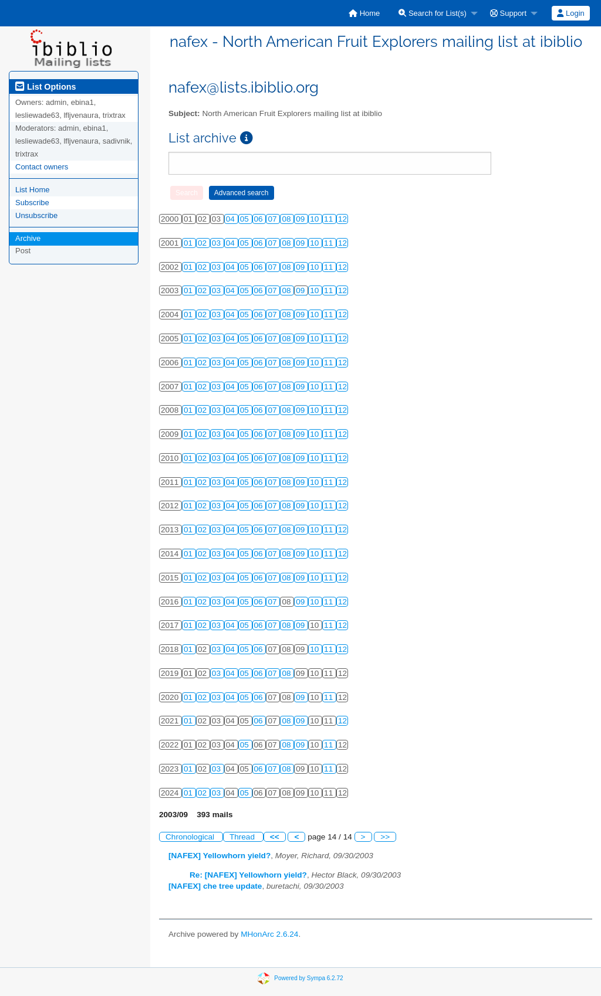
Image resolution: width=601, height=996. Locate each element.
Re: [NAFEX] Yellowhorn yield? (248, 875)
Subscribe (32, 202)
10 (315, 219)
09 (301, 219)
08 (287, 219)
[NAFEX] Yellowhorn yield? (219, 855)
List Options (45, 86)
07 (273, 219)
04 (231, 219)
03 (217, 243)
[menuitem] (364, 13)
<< (274, 836)
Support (508, 13)
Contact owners (41, 166)
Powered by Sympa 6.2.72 (308, 978)
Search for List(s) (433, 13)
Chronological (191, 836)
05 (245, 219)
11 (329, 219)
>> (385, 836)
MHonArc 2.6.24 (269, 934)
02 (203, 243)
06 (259, 219)
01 (189, 243)
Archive (27, 238)
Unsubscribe (36, 215)
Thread (243, 836)
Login (570, 13)
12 (342, 219)
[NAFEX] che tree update (215, 886)
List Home (32, 189)
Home (364, 13)
